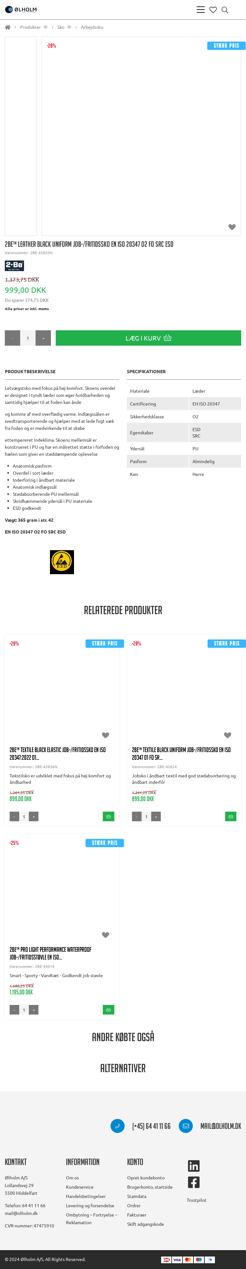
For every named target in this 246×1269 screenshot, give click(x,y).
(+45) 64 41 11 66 (141, 1127)
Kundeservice (80, 1187)
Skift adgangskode (145, 1224)
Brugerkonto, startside (150, 1187)
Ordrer (134, 1205)
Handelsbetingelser (86, 1196)
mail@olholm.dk (210, 1127)
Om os (72, 1177)
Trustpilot (197, 1200)
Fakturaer (136, 1214)
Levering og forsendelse (90, 1205)
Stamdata (136, 1196)
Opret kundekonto (146, 1177)
